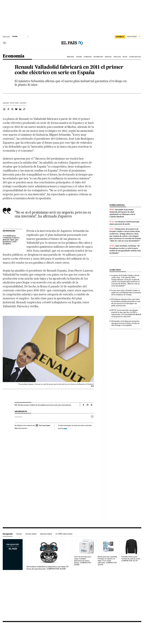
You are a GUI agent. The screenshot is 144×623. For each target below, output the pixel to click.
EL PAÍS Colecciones (64, 534)
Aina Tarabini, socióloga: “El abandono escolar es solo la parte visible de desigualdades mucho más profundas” (125, 249)
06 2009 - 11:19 (18, 103)
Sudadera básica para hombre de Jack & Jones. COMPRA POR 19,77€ (130, 559)
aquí (65, 428)
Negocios (108, 57)
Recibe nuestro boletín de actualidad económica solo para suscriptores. (44, 405)
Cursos (19, 534)
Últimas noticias (117, 205)
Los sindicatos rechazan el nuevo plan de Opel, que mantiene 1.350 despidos (11, 240)
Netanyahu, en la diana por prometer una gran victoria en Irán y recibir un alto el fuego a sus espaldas (125, 323)
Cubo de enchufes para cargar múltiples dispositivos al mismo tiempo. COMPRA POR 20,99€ (82, 561)
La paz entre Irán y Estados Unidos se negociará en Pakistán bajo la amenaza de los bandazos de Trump (126, 292)
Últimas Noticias (135, 57)
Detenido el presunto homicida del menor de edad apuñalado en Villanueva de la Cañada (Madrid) (122, 213)
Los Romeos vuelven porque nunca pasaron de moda (124, 223)
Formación (88, 57)
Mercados (70, 57)
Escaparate (8, 534)
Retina (125, 57)
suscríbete (120, 37)
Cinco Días (117, 57)
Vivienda (79, 57)
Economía (13, 56)
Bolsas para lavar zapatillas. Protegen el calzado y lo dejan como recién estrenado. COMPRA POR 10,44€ (107, 561)
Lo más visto (115, 270)
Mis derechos (98, 57)
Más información (21, 428)
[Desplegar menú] (5, 43)
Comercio (18, 417)
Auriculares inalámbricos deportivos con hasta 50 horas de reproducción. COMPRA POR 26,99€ (47, 568)
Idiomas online (46, 534)
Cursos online (31, 534)
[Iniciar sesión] (133, 36)
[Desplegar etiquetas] (92, 416)
